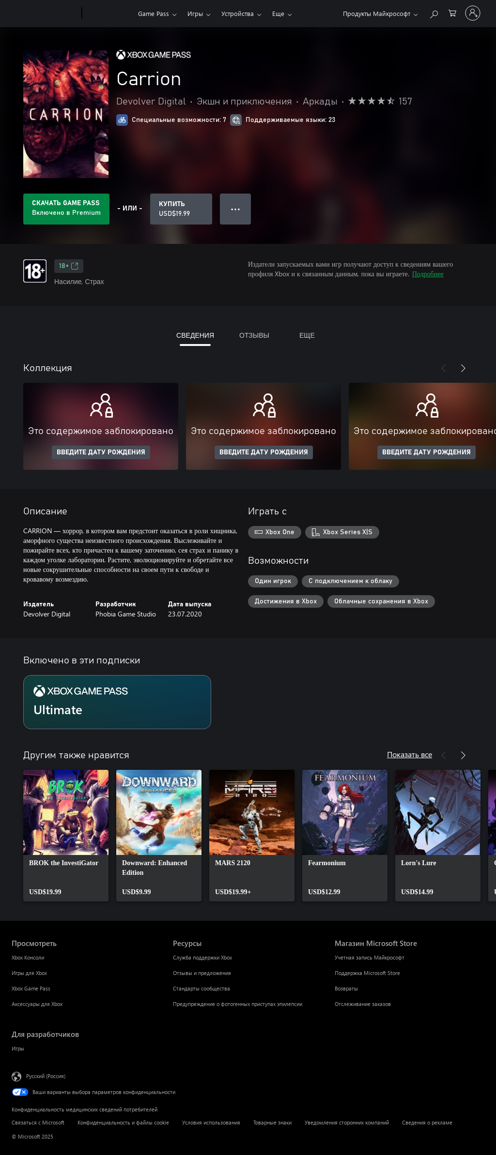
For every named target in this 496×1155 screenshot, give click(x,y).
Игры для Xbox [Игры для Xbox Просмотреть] (29, 973)
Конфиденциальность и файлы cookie (123, 1122)
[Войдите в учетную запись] (472, 13)
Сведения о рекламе (427, 1122)
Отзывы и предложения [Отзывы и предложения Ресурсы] (202, 973)
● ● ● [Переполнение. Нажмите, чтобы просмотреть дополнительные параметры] (235, 208)
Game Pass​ (153, 13)
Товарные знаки (272, 1122)
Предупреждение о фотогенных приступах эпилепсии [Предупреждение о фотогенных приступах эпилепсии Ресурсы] (237, 1004)
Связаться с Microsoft (38, 1122)
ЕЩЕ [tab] (307, 335)
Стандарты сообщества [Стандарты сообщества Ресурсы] (201, 988)
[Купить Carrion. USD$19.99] (181, 209)
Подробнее (428, 273)
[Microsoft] (45, 13)
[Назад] (443, 368)
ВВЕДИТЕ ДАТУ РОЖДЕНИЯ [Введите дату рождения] (101, 452)
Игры (195, 13)
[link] (65, 835)
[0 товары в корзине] (452, 12)
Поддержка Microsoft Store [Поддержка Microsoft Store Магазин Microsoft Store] (367, 973)
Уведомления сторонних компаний (347, 1122)
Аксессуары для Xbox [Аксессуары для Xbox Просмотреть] (37, 1004)
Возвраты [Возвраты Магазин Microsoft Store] (346, 988)
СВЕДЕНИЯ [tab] (195, 335)
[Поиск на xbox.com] (433, 12)
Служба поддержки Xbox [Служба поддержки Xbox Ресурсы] (202, 957)
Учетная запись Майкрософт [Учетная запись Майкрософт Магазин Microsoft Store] (369, 957)
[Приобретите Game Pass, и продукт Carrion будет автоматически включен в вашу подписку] (66, 209)
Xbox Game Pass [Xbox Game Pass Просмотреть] (31, 988)
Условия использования (211, 1122)
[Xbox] (109, 13)
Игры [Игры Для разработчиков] (18, 1048)
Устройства (237, 13)
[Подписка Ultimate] (117, 702)
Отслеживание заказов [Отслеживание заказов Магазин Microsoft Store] (363, 1004)
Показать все (409, 754)
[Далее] (463, 368)
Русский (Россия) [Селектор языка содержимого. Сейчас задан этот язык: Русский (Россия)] (45, 1076)
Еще (278, 13)
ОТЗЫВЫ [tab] (254, 335)
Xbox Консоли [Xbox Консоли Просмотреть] (28, 957)
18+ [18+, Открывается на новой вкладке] (68, 266)
